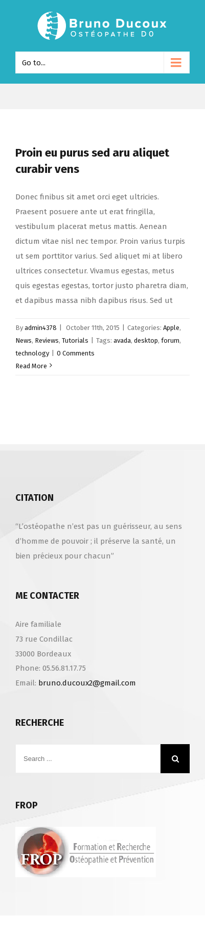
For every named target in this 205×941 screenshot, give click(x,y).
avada (122, 340)
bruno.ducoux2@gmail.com (87, 683)
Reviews (47, 340)
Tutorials (75, 340)
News (23, 340)
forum (170, 340)
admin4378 (41, 328)
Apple (171, 328)
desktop (146, 340)
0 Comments (76, 353)
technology (32, 353)
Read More (31, 366)
